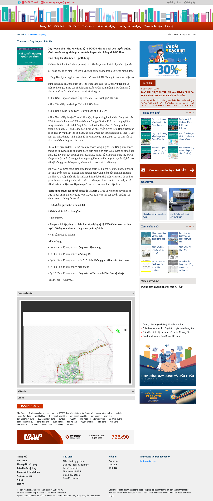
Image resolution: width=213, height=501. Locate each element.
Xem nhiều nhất (150, 226)
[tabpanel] (154, 139)
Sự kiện (147, 82)
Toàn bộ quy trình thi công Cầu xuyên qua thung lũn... (169, 328)
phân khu (108, 416)
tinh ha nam (47, 425)
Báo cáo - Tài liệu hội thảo (76, 464)
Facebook (114, 461)
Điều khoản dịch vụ (38, 35)
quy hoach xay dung (46, 419)
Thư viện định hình (72, 471)
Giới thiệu (59, 26)
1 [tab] (187, 112)
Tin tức (73, 26)
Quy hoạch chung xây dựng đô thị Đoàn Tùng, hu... (159, 136)
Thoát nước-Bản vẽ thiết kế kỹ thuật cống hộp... (159, 236)
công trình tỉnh (43, 422)
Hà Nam (34, 425)
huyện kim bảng (88, 422)
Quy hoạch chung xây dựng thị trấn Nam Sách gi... (159, 122)
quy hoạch (95, 416)
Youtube (113, 468)
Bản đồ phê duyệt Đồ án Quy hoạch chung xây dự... (186, 136)
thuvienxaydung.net (148, 461)
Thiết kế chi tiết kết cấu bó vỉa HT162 (158, 250)
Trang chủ (45, 26)
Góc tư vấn (147, 181)
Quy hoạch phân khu (41, 41)
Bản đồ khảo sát (71, 478)
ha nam (70, 425)
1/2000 (73, 419)
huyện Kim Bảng (24, 416)
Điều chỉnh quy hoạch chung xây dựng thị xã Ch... (159, 151)
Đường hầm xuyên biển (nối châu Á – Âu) (162, 286)
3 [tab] (193, 112)
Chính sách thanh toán (28, 472)
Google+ (113, 464)
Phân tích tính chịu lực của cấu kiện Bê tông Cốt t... (168, 332)
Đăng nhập (174, 2)
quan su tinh (58, 422)
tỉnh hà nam (72, 422)
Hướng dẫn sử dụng (130, 26)
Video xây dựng (106, 26)
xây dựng (63, 419)
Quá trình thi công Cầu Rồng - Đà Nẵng (162, 336)
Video (20, 480)
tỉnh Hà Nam (40, 416)
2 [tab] (190, 112)
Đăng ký (189, 2)
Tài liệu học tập (70, 468)
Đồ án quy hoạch (71, 475)
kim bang (59, 425)
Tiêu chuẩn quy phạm (73, 461)
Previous (138, 139)
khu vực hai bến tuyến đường (92, 419)
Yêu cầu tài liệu (153, 26)
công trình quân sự (25, 422)
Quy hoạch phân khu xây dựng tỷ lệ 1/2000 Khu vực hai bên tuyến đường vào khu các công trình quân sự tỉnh (75, 413)
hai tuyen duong (115, 419)
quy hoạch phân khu (78, 416)
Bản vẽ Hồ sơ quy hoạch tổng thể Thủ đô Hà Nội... (186, 151)
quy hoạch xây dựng (25, 419)
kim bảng (102, 422)
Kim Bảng (114, 422)
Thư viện (88, 26)
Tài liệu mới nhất (150, 112)
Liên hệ (169, 26)
